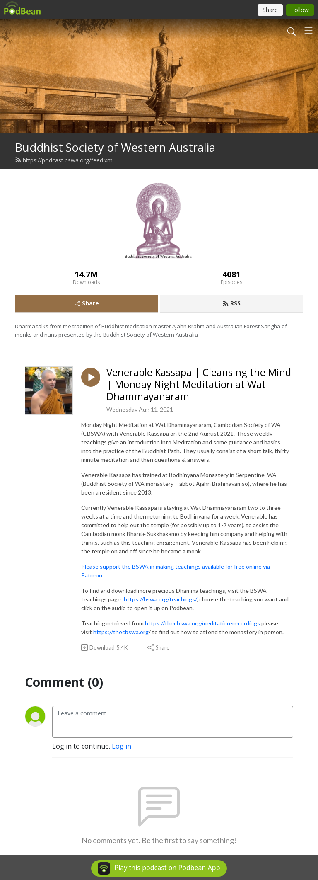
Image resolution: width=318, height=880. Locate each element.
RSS (231, 303)
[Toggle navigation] (308, 31)
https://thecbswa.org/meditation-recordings (202, 623)
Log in (121, 746)
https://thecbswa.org (121, 631)
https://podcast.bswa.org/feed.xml (64, 160)
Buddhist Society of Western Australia (115, 147)
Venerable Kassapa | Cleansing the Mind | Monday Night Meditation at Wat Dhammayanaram (198, 384)
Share (87, 303)
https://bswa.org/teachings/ (160, 599)
